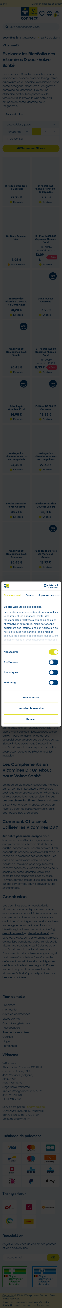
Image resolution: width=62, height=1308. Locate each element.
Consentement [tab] (12, 595)
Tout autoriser (31, 697)
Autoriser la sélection (31, 708)
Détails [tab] (30, 595)
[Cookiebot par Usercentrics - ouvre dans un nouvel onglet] (44, 586)
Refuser (31, 719)
